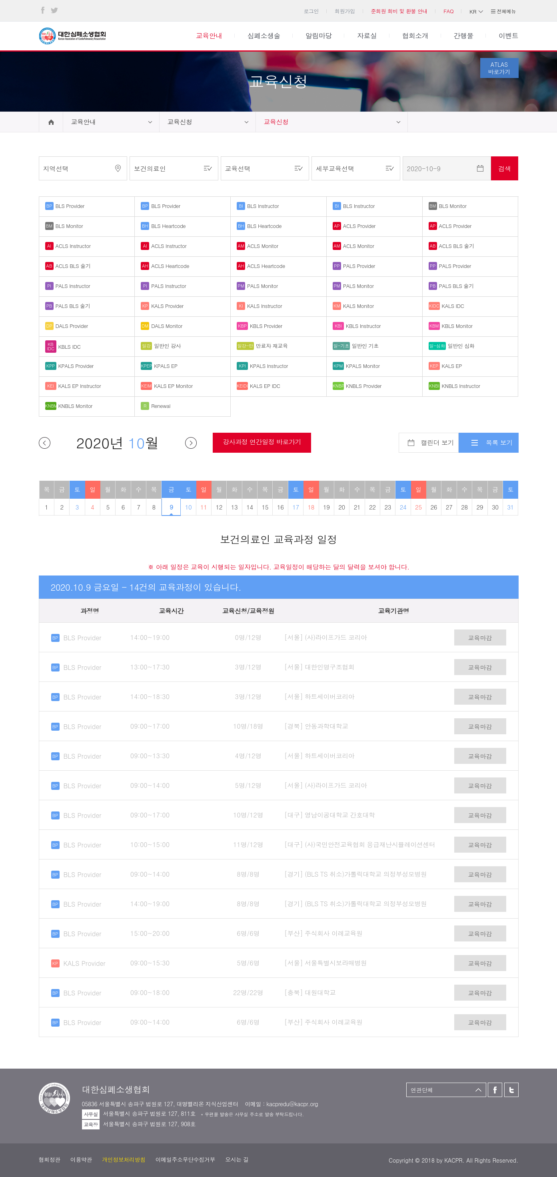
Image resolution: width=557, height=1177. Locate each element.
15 (265, 507)
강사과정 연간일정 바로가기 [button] (262, 441)
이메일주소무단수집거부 (185, 1159)
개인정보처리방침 (124, 1159)
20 (341, 507)
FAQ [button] (448, 11)
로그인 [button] (311, 11)
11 (203, 507)
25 (418, 507)
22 (372, 507)
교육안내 (83, 121)
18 (311, 507)
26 (433, 507)
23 (387, 507)
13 (234, 507)
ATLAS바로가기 (499, 68)
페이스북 (43, 10)
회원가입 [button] (345, 11)
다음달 (191, 443)
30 (495, 507)
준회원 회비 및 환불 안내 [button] (399, 11)
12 (219, 507)
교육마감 (480, 637)
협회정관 (49, 1159)
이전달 (44, 443)
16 (280, 507)
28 (464, 507)
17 (295, 507)
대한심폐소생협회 (72, 36)
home (51, 122)
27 (449, 507)
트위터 (54, 10)
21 (357, 507)
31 (510, 507)
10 (188, 507)
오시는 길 (237, 1159)
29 (480, 507)
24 (403, 507)
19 (326, 507)
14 (249, 507)
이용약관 (81, 1159)
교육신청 (180, 121)
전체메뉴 (506, 11)
